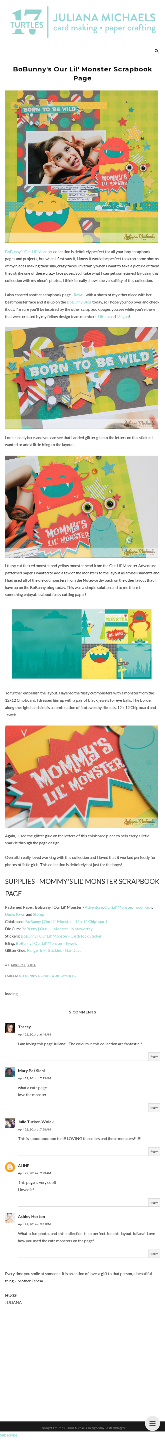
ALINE (23, 1167)
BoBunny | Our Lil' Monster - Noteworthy (57, 931)
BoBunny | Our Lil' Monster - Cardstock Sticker (61, 938)
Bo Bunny (27, 978)
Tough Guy (143, 909)
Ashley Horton (31, 1218)
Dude (9, 916)
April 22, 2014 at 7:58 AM (34, 1132)
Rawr (78, 294)
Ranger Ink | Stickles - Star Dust (54, 952)
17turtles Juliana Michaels (70, 1430)
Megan (122, 316)
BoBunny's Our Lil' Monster (28, 251)
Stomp (38, 916)
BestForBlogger (115, 1430)
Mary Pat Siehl (31, 1073)
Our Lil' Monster (118, 909)
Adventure (94, 909)
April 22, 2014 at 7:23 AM (34, 1080)
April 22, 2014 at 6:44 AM (34, 1037)
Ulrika (103, 316)
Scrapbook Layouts (57, 978)
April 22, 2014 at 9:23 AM (34, 1175)
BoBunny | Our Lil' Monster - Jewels (46, 945)
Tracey (24, 1029)
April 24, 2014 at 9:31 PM (34, 1226)
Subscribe (8, 1437)
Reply (154, 1059)
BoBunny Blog (79, 301)
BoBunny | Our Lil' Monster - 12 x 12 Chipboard (66, 923)
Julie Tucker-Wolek (36, 1123)
